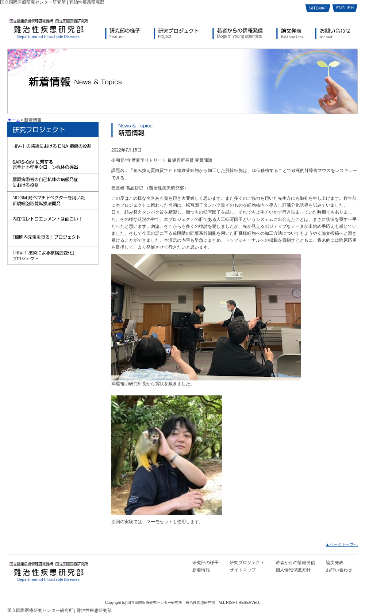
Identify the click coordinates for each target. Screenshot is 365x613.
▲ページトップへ (342, 544)
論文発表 (334, 562)
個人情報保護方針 (293, 569)
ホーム (13, 120)
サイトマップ (243, 569)
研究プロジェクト (247, 562)
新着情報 (201, 569)
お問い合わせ (339, 569)
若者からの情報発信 (295, 562)
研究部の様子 (205, 562)
